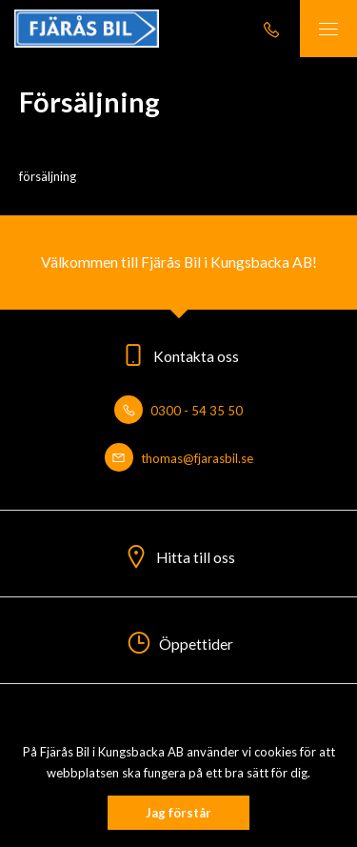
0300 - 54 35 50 (178, 410)
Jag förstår (178, 812)
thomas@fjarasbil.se (179, 458)
